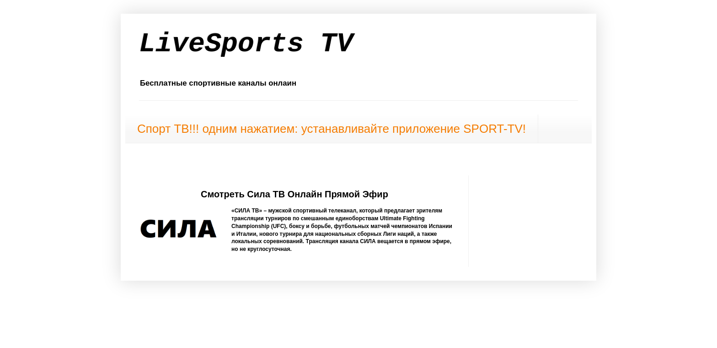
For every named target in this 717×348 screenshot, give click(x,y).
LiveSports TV (246, 44)
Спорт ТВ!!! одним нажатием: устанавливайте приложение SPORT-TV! (331, 129)
